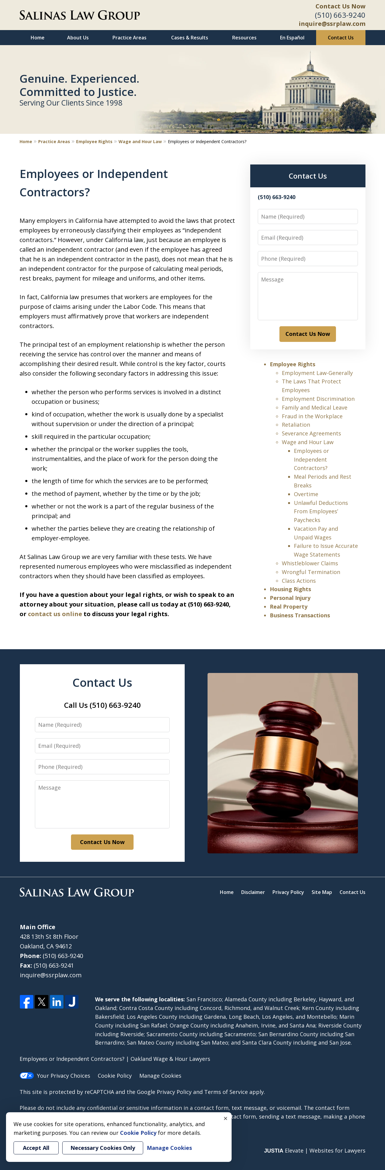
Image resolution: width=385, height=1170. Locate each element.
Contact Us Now (340, 6)
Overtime (306, 494)
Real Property (288, 606)
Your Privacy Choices (55, 1075)
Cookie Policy (115, 1075)
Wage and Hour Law (140, 141)
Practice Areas (129, 37)
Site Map (322, 892)
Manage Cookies (160, 1075)
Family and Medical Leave (314, 407)
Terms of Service (226, 1091)
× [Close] (225, 1118)
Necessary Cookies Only (102, 1147)
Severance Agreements (311, 433)
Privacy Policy (288, 892)
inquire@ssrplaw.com (332, 24)
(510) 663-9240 (340, 15)
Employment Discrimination (318, 398)
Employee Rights (94, 141)
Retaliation (296, 424)
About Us (78, 37)
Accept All (36, 1147)
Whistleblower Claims (310, 563)
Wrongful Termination (311, 572)
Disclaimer (253, 892)
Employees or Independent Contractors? (311, 459)
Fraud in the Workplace (312, 416)
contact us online (55, 614)
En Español (292, 37)
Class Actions (299, 580)
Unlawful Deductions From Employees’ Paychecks (321, 511)
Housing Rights (290, 589)
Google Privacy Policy (164, 1091)
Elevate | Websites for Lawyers (314, 1150)
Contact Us (341, 37)
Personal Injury (290, 597)
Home (38, 37)
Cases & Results (189, 37)
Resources (244, 37)
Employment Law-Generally (317, 372)
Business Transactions (300, 615)
